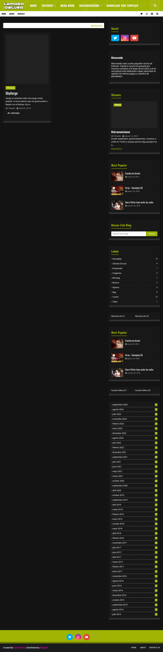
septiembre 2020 (134, 485)
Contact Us (154, 648)
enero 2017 (134, 571)
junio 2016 (134, 585)
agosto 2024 (134, 409)
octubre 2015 (134, 600)
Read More (116, 149)
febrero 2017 (134, 566)
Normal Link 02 (142, 316)
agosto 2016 (134, 581)
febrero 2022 (134, 447)
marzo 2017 (134, 562)
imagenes (134, 273)
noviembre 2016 (134, 576)
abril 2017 (134, 557)
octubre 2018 (134, 524)
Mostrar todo (96, 25)
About (11, 13)
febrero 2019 (134, 514)
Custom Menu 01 (119, 390)
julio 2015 (134, 614)
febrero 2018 (134, 538)
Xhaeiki (11, 108)
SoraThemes (19, 647)
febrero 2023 (134, 423)
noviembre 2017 (134, 543)
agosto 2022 (134, 438)
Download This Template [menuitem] (122, 5)
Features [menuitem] (47, 5)
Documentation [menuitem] (89, 5)
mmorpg (10, 88)
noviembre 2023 (134, 419)
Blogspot (44, 647)
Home (4, 13)
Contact (21, 13)
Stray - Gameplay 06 (134, 187)
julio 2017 (134, 547)
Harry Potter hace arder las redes (139, 202)
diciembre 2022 (134, 433)
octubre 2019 (134, 495)
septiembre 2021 (134, 457)
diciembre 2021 (134, 452)
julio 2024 (134, 414)
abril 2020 (134, 490)
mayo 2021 (134, 471)
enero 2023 (134, 428)
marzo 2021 (134, 476)
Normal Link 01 (118, 316)
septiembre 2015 (134, 605)
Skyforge (12, 93)
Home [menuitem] (33, 5)
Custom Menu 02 (142, 390)
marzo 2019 (134, 509)
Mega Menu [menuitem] (67, 5)
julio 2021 (134, 462)
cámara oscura (134, 263)
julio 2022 (134, 443)
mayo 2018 (134, 528)
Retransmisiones (120, 132)
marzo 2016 (134, 590)
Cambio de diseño (132, 173)
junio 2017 (134, 552)
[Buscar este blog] (128, 233)
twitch (134, 297)
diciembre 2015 (134, 595)
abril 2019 (134, 504)
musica (134, 282)
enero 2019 (134, 519)
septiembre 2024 (134, 404)
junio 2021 (134, 466)
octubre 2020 (134, 481)
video (134, 302)
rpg (134, 292)
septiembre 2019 (134, 500)
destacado (134, 268)
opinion (134, 287)
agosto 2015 (134, 609)
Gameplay (134, 259)
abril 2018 (134, 533)
